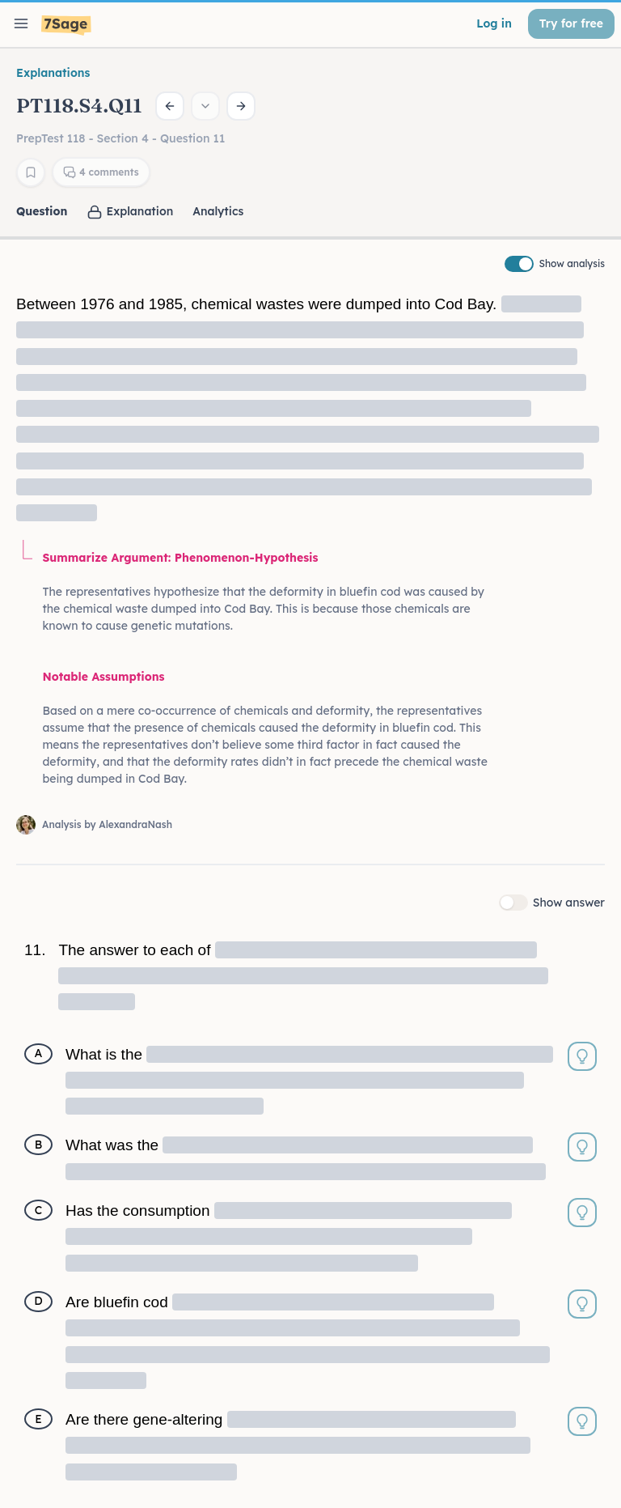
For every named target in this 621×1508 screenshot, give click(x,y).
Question (41, 211)
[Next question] (241, 106)
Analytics (217, 211)
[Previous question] (169, 106)
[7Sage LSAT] (66, 25)
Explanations (53, 73)
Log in (494, 23)
